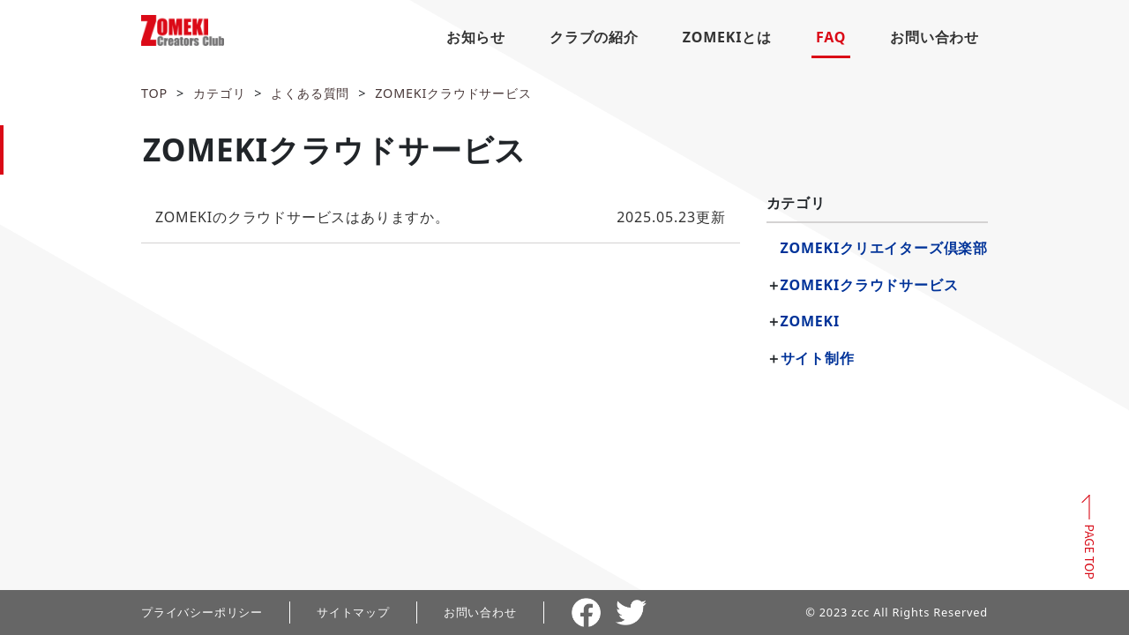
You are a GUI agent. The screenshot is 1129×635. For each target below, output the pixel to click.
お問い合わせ (934, 37)
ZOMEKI (810, 321)
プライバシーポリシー (202, 612)
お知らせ (475, 37)
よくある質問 (310, 93)
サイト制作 (818, 358)
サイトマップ (353, 612)
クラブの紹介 (594, 37)
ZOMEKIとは (727, 37)
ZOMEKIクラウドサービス (453, 93)
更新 (440, 217)
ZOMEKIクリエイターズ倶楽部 (884, 248)
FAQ (831, 37)
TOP (154, 93)
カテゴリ (219, 93)
